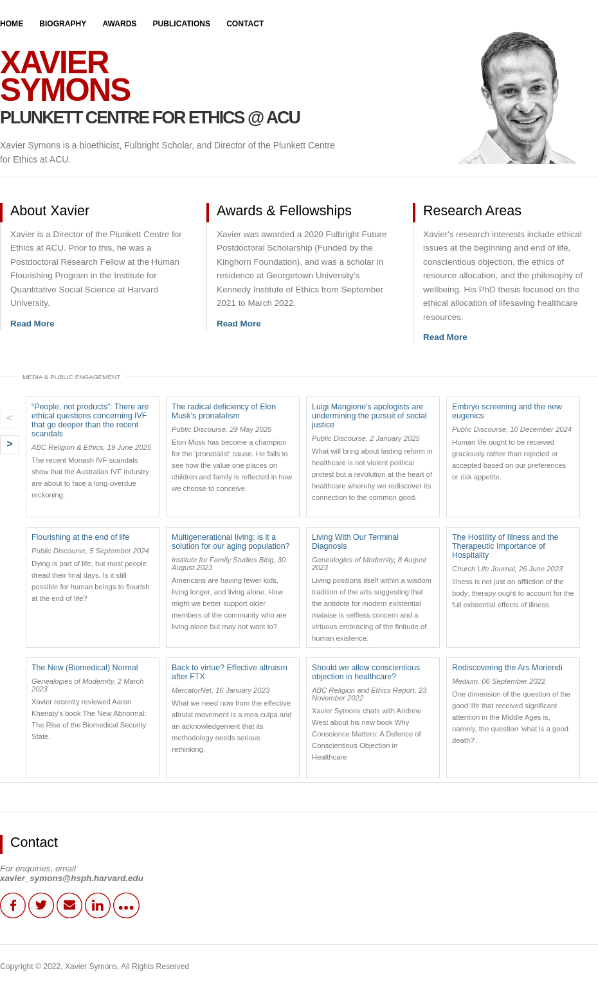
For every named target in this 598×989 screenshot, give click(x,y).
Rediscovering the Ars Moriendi (507, 667)
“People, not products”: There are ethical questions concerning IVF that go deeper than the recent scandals (90, 420)
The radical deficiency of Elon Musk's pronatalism (224, 411)
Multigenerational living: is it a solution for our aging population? (230, 542)
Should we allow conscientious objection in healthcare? (366, 672)
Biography (62, 23)
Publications (181, 23)
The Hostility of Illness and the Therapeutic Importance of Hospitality (505, 546)
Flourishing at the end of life (80, 537)
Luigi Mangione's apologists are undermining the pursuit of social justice (369, 415)
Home (11, 23)
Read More (32, 323)
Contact (245, 23)
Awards (119, 23)
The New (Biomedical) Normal (85, 667)
